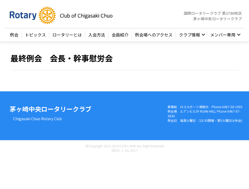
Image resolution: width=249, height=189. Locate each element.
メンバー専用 (222, 35)
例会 (14, 35)
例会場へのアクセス (153, 35)
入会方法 (96, 35)
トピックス (35, 35)
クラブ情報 (189, 35)
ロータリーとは (67, 35)
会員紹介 (120, 35)
